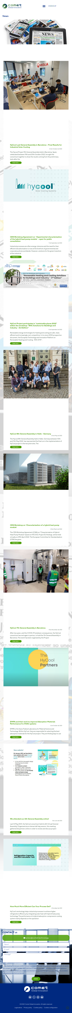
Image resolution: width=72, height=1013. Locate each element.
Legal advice (18, 1007)
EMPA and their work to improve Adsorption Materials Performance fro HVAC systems (32, 723)
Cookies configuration (51, 1007)
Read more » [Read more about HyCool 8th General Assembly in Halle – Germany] (16, 447)
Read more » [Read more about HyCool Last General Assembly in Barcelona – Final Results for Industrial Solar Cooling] (16, 162)
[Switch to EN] (49, 6)
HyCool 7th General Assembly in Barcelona (27, 628)
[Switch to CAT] (54, 6)
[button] (44, 6)
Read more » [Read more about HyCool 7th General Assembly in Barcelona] (16, 641)
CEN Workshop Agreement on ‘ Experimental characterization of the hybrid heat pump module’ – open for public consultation (36, 239)
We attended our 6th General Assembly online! (29, 819)
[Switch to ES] (52, 6)
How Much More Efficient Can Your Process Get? (30, 906)
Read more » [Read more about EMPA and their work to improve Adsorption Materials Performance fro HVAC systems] (16, 737)
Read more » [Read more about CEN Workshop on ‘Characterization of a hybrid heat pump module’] (16, 543)
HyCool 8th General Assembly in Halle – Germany (30, 434)
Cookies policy (37, 1007)
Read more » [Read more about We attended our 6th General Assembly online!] (16, 832)
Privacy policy (28, 1007)
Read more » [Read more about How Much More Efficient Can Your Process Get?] (16, 922)
